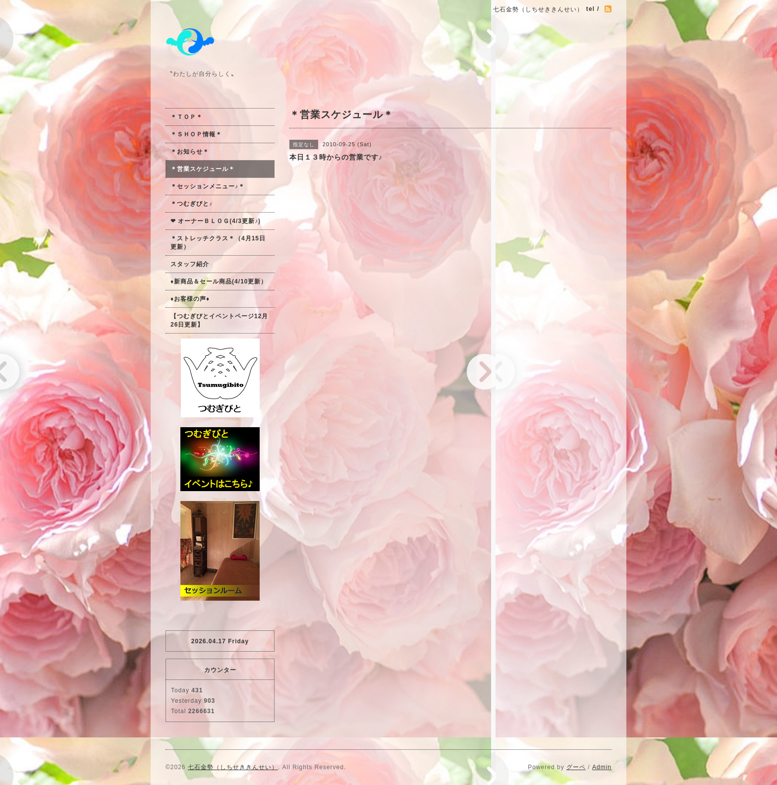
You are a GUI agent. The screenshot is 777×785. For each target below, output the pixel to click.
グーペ (576, 767)
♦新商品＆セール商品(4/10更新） (218, 281)
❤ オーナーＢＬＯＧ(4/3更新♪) (215, 221)
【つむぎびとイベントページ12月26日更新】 (219, 320)
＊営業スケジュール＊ (202, 169)
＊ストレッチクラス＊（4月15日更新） (218, 242)
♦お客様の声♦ (190, 298)
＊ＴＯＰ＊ (186, 116)
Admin (601, 767)
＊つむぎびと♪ (191, 203)
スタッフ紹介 (189, 264)
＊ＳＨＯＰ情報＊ (196, 134)
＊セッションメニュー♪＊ (207, 186)
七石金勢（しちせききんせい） (233, 767)
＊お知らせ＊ (189, 151)
